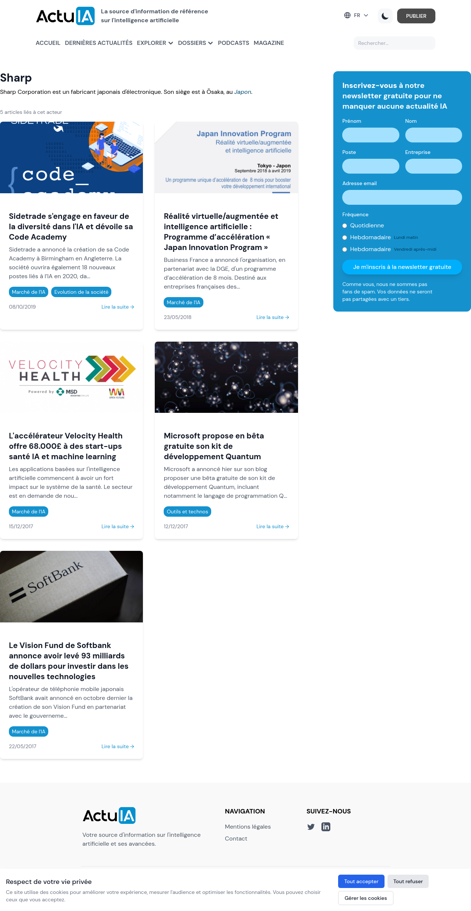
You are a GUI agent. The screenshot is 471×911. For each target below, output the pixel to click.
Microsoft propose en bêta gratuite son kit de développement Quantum (214, 446)
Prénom (351, 121)
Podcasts (233, 43)
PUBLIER (416, 16)
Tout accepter (361, 881)
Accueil (48, 43)
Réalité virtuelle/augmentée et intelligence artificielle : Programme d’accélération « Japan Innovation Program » (221, 231)
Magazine (269, 43)
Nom (411, 121)
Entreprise (418, 152)
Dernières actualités (99, 43)
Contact (236, 838)
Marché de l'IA (28, 292)
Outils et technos (187, 511)
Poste (349, 152)
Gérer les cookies (365, 898)
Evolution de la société (81, 292)
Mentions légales (248, 827)
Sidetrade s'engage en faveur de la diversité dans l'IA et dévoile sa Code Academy (71, 226)
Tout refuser (408, 881)
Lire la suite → (117, 306)
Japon (243, 92)
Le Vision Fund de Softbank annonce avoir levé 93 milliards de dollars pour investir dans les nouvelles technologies (68, 660)
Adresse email (359, 183)
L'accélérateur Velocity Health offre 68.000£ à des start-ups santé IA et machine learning (65, 446)
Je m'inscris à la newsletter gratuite (402, 267)
